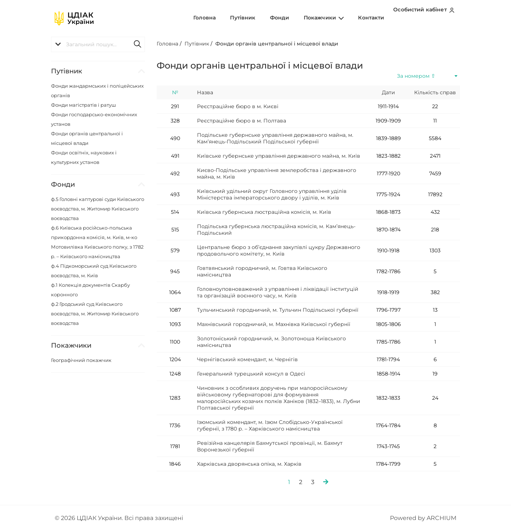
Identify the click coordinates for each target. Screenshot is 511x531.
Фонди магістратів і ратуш (83, 105)
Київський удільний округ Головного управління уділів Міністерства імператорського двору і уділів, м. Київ (272, 194)
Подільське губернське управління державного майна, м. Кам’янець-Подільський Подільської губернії (275, 138)
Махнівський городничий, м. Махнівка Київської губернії (273, 324)
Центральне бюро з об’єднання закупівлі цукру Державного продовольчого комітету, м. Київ (278, 250)
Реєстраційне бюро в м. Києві (237, 106)
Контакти (374, 18)
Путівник (266, 18)
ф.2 (95, 313)
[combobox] (427, 76)
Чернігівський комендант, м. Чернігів (247, 359)
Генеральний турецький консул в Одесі (251, 373)
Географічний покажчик (81, 360)
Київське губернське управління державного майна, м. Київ (278, 156)
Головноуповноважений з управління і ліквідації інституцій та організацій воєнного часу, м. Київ (277, 292)
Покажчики (334, 18)
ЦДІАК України (99, 517)
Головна (234, 18)
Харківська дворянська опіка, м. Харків (249, 464)
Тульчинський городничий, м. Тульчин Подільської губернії (277, 310)
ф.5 (97, 208)
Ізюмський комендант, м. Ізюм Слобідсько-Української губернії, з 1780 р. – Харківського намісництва (270, 425)
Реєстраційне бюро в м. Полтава (241, 120)
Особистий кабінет (425, 18)
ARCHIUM (441, 517)
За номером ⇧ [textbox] (416, 76)
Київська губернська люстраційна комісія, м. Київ (264, 212)
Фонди (296, 18)
